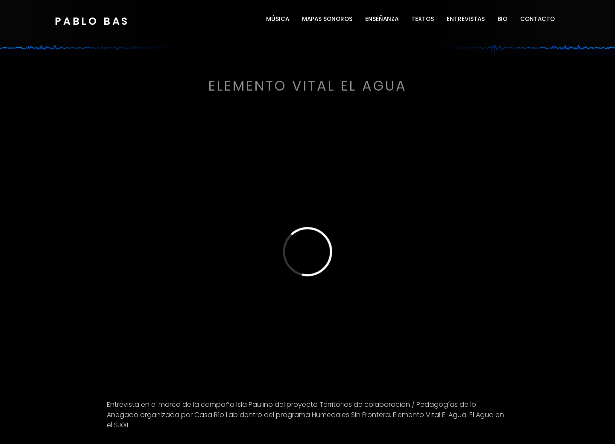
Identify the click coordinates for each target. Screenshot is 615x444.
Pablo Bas (92, 21)
